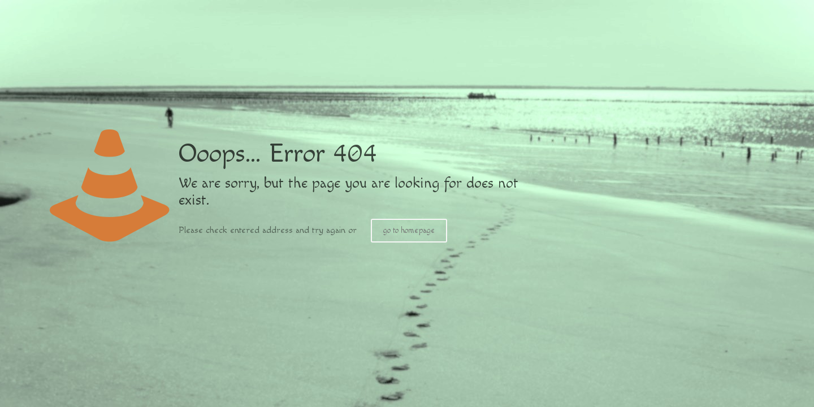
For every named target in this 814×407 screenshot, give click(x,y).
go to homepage (409, 230)
